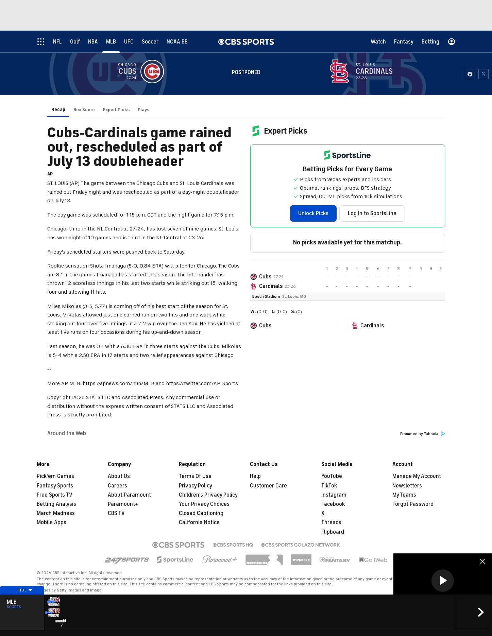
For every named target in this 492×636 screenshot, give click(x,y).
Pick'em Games (55, 476)
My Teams (404, 495)
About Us (119, 476)
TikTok (329, 485)
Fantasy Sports (55, 485)
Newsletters (407, 485)
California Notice (199, 522)
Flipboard (332, 532)
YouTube (331, 476)
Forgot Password (413, 504)
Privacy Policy (195, 485)
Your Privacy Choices (204, 504)
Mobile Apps (51, 522)
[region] (442, 581)
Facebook (333, 504)
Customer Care (268, 485)
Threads (331, 522)
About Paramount (129, 495)
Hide (22, 603)
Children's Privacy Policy (208, 495)
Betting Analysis (56, 504)
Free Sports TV (54, 495)
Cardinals (271, 286)
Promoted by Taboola (422, 434)
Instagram (333, 495)
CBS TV (116, 513)
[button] (442, 580)
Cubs (265, 276)
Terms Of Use (195, 476)
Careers (117, 485)
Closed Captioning (201, 513)
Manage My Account (416, 476)
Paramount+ (123, 504)
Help (255, 476)
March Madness (56, 513)
